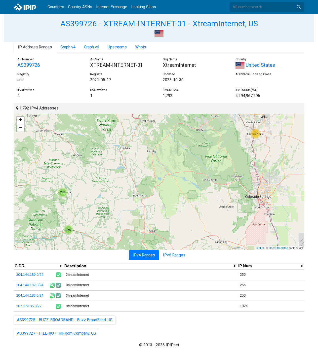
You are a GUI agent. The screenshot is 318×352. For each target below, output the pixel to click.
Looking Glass (143, 6)
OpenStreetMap (278, 247)
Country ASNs (80, 6)
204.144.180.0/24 (29, 275)
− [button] (20, 128)
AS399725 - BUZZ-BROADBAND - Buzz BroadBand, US (65, 319)
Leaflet (260, 247)
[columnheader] (38, 266)
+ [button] (20, 120)
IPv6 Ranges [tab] (174, 255)
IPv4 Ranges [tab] (144, 255)
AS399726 (28, 65)
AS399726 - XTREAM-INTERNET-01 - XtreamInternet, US (159, 23)
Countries (55, 6)
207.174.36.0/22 (28, 306)
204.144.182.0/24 (29, 285)
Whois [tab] (140, 47)
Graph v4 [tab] (68, 47)
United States (255, 65)
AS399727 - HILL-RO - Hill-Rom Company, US (56, 333)
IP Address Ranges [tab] (35, 47)
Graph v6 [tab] (91, 47)
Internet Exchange (111, 6)
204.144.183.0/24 (29, 295)
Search (298, 7)
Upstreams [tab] (117, 47)
